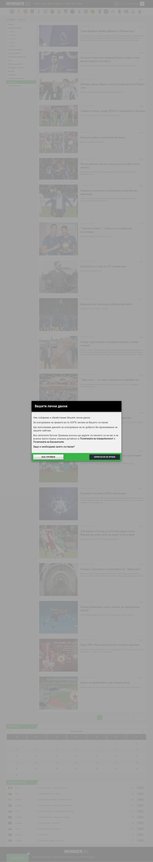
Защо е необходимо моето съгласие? (54, 446)
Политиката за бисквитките (48, 442)
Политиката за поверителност (96, 438)
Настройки (48, 457)
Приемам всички (104, 457)
